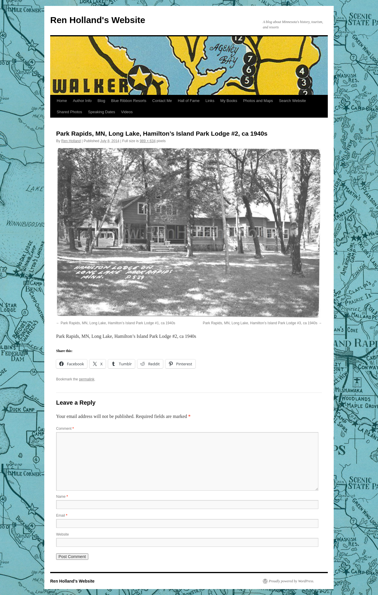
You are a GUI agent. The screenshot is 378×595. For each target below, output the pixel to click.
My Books (228, 100)
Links (210, 100)
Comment (65, 429)
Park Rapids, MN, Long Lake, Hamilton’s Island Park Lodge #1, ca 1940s (118, 323)
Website (62, 534)
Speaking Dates (101, 112)
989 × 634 (148, 141)
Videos (127, 112)
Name (62, 497)
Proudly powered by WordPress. (291, 581)
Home (62, 100)
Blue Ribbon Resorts (128, 100)
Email (61, 515)
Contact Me (162, 100)
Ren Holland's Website (97, 20)
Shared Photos (69, 112)
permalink (86, 379)
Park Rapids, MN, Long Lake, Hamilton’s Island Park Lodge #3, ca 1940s (260, 323)
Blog (101, 100)
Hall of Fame (189, 100)
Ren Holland (71, 141)
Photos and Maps (258, 100)
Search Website (292, 100)
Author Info (82, 100)
